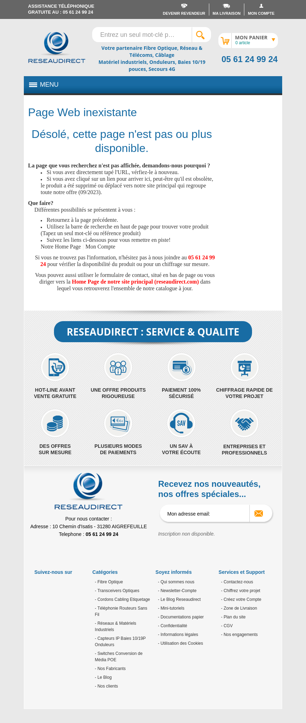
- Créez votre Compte (241, 599)
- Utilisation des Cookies (180, 643)
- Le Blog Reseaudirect (179, 599)
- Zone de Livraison (239, 608)
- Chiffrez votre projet (240, 590)
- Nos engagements (239, 634)
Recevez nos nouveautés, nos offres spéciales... (209, 489)
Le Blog (104, 677)
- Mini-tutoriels (171, 608)
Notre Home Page (61, 247)
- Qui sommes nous (176, 581)
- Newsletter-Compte (177, 590)
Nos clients (107, 686)
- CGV (227, 625)
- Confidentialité (172, 625)
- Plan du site (233, 617)
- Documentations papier (181, 617)
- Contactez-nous (237, 581)
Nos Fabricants (111, 668)
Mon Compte (100, 247)
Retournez (58, 220)
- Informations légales (178, 634)
